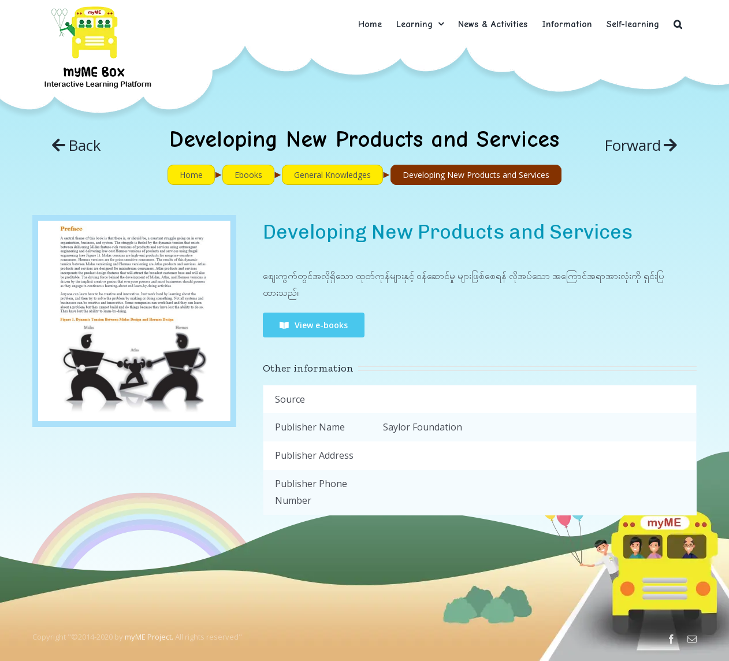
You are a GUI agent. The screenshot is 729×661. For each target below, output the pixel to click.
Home (191, 174)
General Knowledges (332, 174)
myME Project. (149, 637)
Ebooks (248, 174)
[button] (678, 24)
